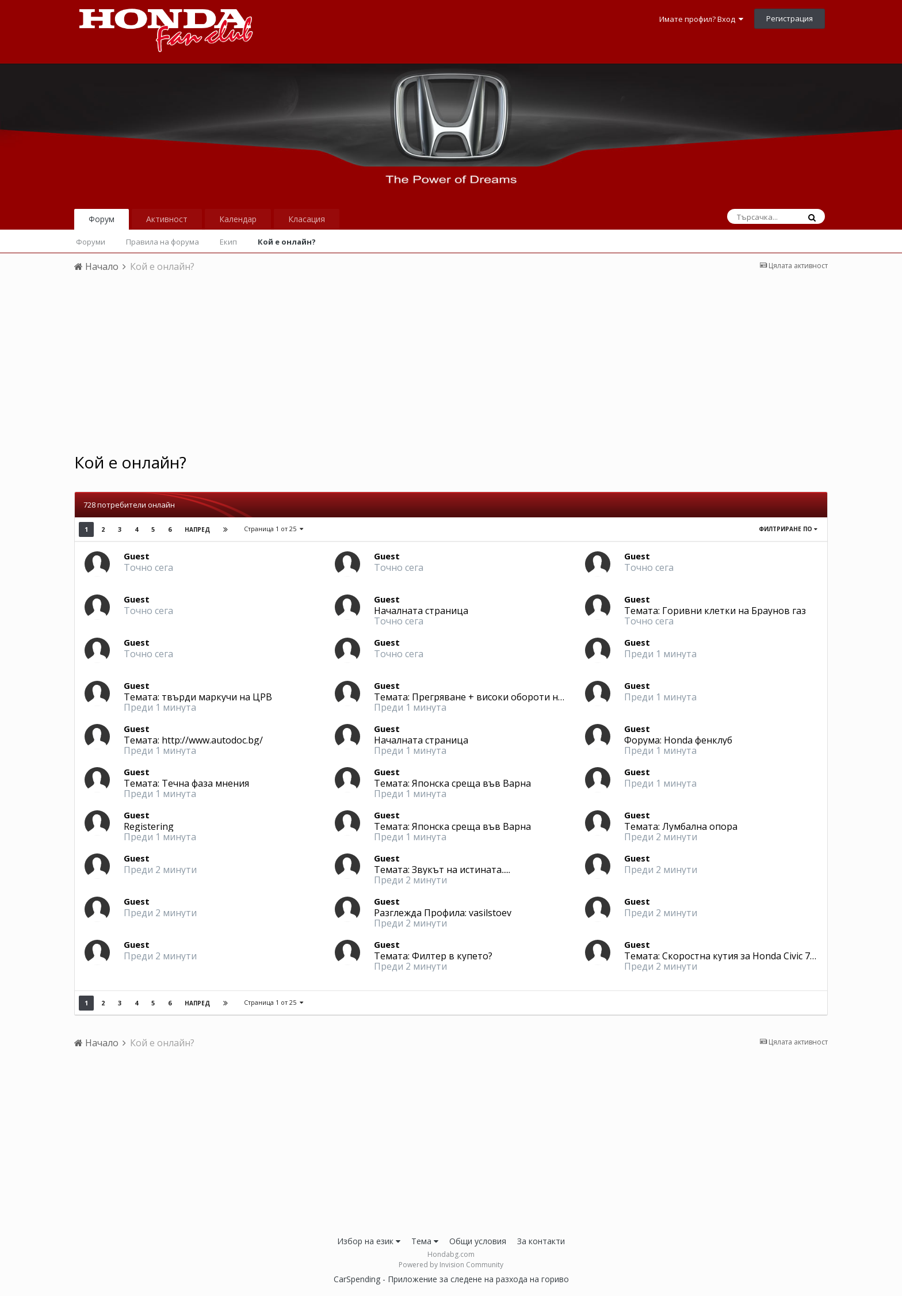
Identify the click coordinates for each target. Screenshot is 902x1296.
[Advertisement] (451, 366)
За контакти (541, 1241)
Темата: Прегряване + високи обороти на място (483, 697)
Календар (238, 219)
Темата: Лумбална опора (680, 826)
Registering (149, 826)
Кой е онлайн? (287, 242)
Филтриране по (788, 529)
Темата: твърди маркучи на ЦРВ (198, 697)
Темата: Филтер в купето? (433, 956)
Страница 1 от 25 (273, 528)
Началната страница (421, 610)
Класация (306, 219)
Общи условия (477, 1241)
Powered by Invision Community (451, 1265)
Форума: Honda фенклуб (678, 740)
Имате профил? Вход (701, 19)
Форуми (90, 242)
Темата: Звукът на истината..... (442, 869)
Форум (101, 219)
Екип (228, 242)
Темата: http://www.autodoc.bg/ (193, 740)
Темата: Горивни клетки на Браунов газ (715, 610)
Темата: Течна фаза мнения (186, 783)
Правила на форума (162, 242)
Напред (197, 529)
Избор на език (368, 1241)
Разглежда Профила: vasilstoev (442, 912)
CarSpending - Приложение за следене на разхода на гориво (451, 1279)
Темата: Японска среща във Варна (452, 783)
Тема (424, 1241)
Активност (167, 219)
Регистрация (789, 18)
